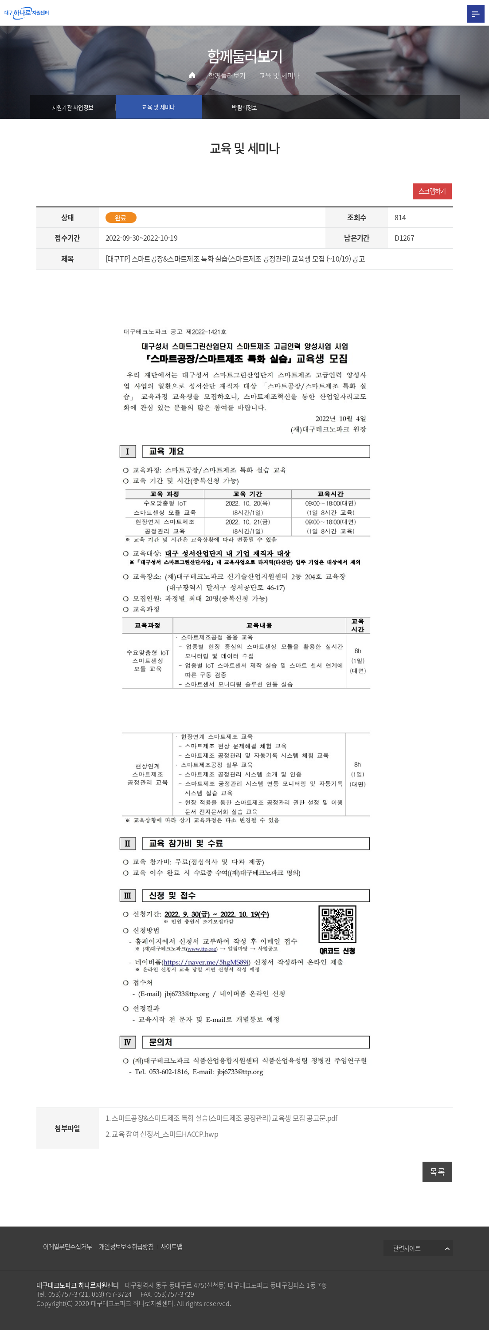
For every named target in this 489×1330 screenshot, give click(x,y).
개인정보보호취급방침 (126, 1247)
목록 (437, 1172)
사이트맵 (171, 1247)
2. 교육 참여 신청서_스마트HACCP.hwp (162, 1133)
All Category (476, 13)
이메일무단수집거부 (67, 1247)
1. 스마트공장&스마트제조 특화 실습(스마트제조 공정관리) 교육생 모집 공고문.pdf (221, 1118)
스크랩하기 (432, 191)
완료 (120, 217)
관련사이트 (406, 1249)
